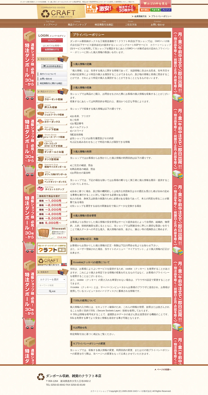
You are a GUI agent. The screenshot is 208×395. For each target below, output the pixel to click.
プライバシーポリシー (161, 16)
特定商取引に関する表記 (51, 83)
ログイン (52, 40)
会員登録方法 (140, 16)
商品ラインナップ (77, 24)
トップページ (50, 24)
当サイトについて (48, 74)
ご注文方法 (131, 24)
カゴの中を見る (52, 66)
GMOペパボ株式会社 (142, 391)
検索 (52, 291)
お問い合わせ (158, 24)
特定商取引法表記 (104, 24)
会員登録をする (52, 49)
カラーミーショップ (160, 45)
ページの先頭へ (164, 369)
